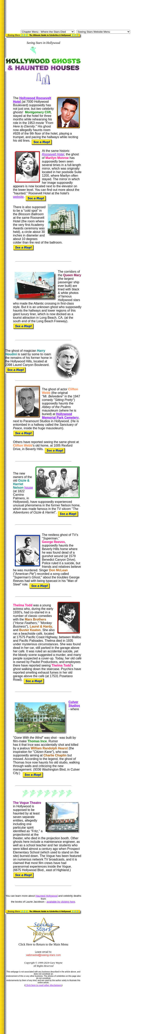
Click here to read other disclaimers (43, 985)
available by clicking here (61, 901)
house (28, 487)
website (18, 196)
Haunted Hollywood (46, 895)
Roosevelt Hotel (53, 154)
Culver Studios (74, 703)
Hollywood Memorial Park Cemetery (60, 415)
